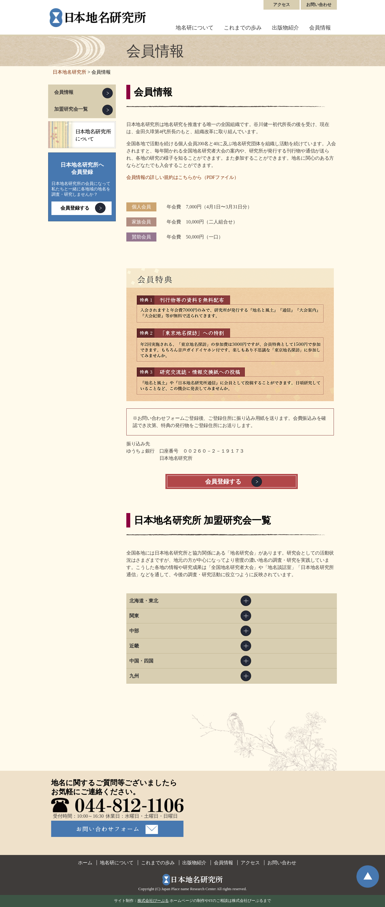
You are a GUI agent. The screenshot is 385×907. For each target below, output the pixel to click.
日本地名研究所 (69, 72)
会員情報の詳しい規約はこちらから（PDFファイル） (182, 177)
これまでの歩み (243, 28)
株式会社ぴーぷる (153, 900)
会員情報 (320, 28)
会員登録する (223, 481)
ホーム (85, 862)
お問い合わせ (318, 4)
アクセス (281, 4)
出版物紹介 (285, 28)
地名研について (195, 28)
